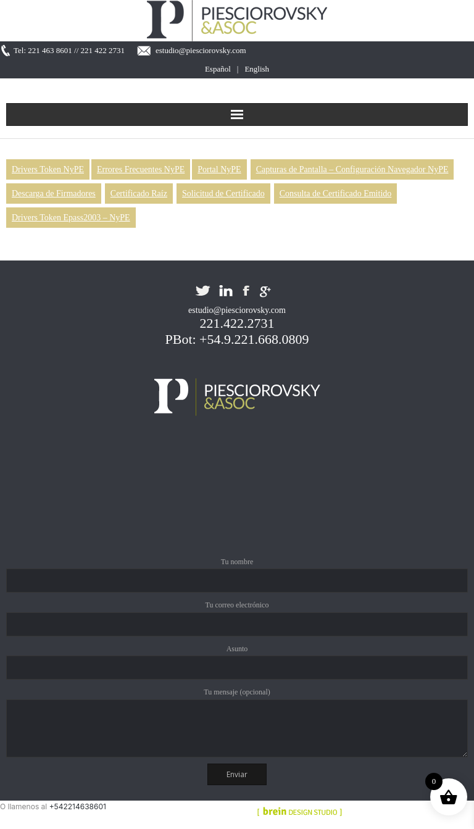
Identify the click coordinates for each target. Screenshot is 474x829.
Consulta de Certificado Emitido (336, 193)
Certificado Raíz (138, 193)
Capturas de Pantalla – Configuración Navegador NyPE (352, 169)
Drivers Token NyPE (48, 169)
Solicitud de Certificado (223, 193)
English (256, 68)
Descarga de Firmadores (54, 193)
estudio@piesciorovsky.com (201, 50)
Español (218, 68)
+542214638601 (77, 806)
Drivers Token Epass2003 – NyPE (71, 217)
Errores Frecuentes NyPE (141, 169)
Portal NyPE (219, 169)
